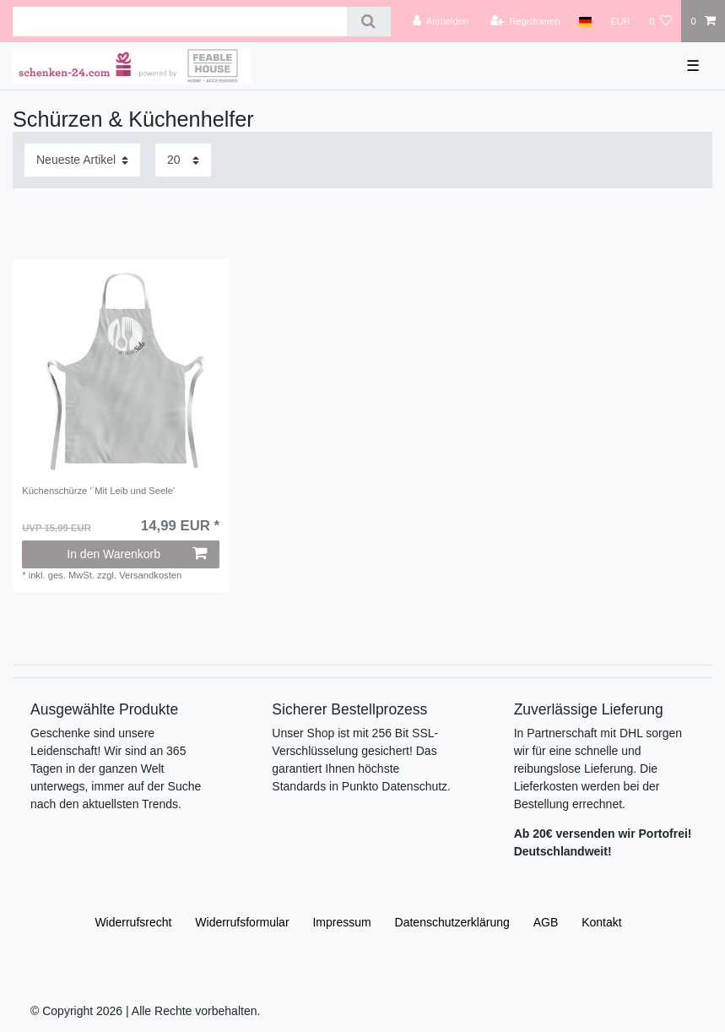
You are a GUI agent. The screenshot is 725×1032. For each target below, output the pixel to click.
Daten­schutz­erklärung (452, 922)
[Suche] (368, 21)
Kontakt (601, 922)
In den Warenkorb (137, 554)
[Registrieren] (524, 21)
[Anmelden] (441, 21)
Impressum (341, 922)
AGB (546, 922)
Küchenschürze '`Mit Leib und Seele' (98, 491)
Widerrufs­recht (133, 922)
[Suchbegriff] (180, 21)
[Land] (585, 21)
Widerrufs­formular (242, 922)
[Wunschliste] (660, 21)
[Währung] (620, 21)
